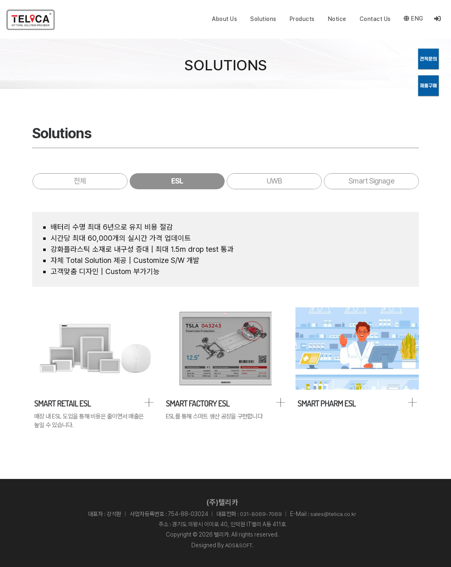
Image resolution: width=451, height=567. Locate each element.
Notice (337, 19)
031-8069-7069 (260, 514)
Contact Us (375, 19)
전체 (80, 181)
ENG (413, 19)
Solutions (263, 19)
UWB (274, 181)
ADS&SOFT (238, 545)
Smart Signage (371, 181)
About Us (224, 19)
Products (301, 19)
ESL (177, 181)
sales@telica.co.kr (334, 514)
